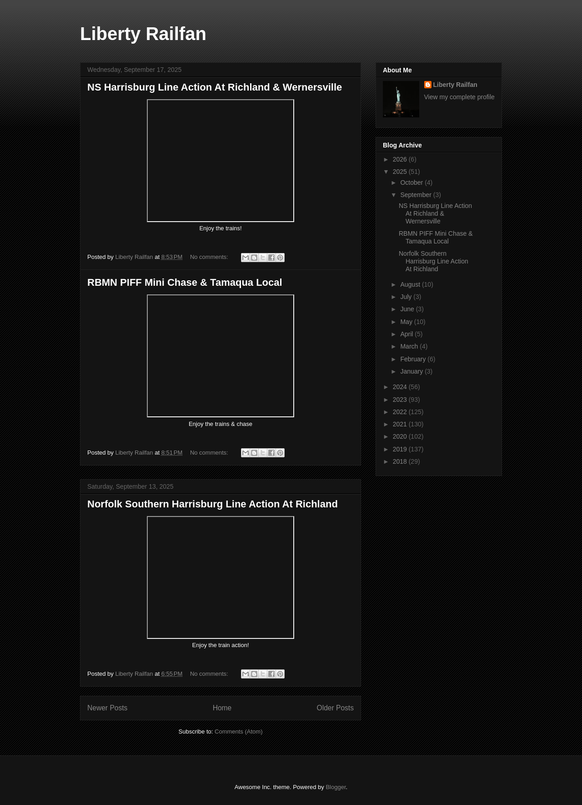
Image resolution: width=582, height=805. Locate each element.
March (410, 346)
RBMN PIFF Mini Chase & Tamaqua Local (184, 282)
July (406, 296)
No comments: (210, 256)
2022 (401, 411)
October (412, 182)
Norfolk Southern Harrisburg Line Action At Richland (212, 504)
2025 (401, 171)
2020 (401, 436)
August (410, 284)
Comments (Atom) (238, 731)
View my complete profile (459, 97)
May (407, 321)
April (407, 334)
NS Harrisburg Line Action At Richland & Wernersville (214, 87)
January (412, 371)
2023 (401, 399)
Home (222, 708)
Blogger (336, 787)
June (408, 309)
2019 (401, 449)
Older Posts (335, 708)
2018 (401, 461)
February (413, 359)
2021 (401, 424)
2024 (401, 386)
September (416, 194)
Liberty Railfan (143, 34)
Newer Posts (107, 708)
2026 (401, 159)
